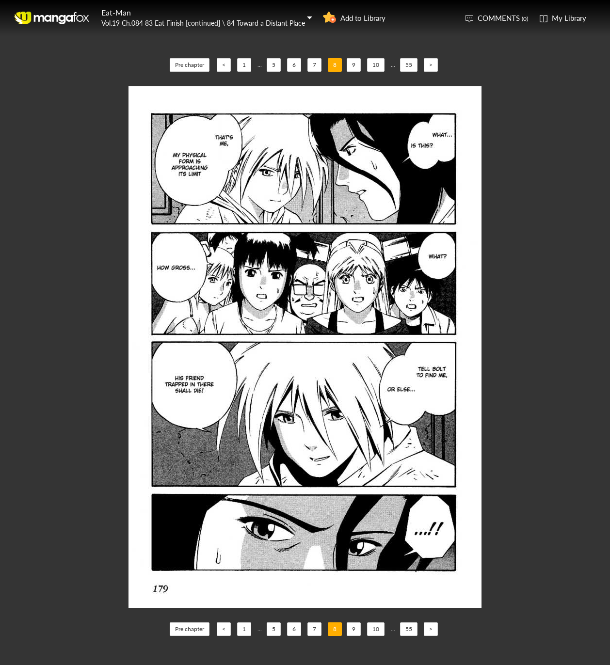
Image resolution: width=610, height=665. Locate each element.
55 (408, 64)
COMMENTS (503, 18)
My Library (569, 18)
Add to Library (362, 18)
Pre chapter (189, 64)
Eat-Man (116, 12)
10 (375, 64)
